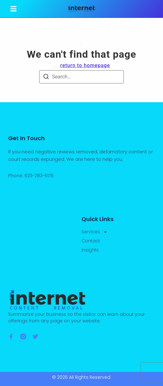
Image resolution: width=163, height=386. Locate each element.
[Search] (46, 77)
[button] (13, 9)
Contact (91, 241)
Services (95, 232)
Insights (90, 250)
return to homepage (85, 65)
